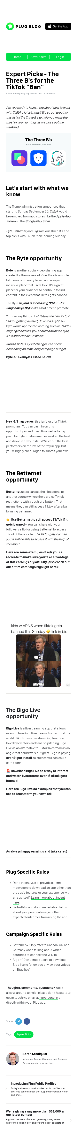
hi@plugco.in (48, 997)
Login (60, 57)
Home (17, 57)
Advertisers (38, 57)
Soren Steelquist (15, 93)
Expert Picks (24, 1034)
